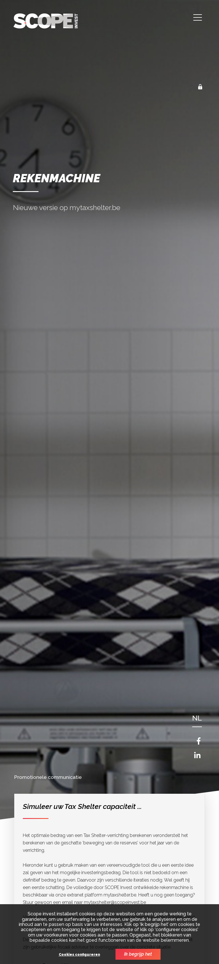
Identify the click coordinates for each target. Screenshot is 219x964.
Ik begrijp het (138, 954)
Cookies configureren (79, 955)
